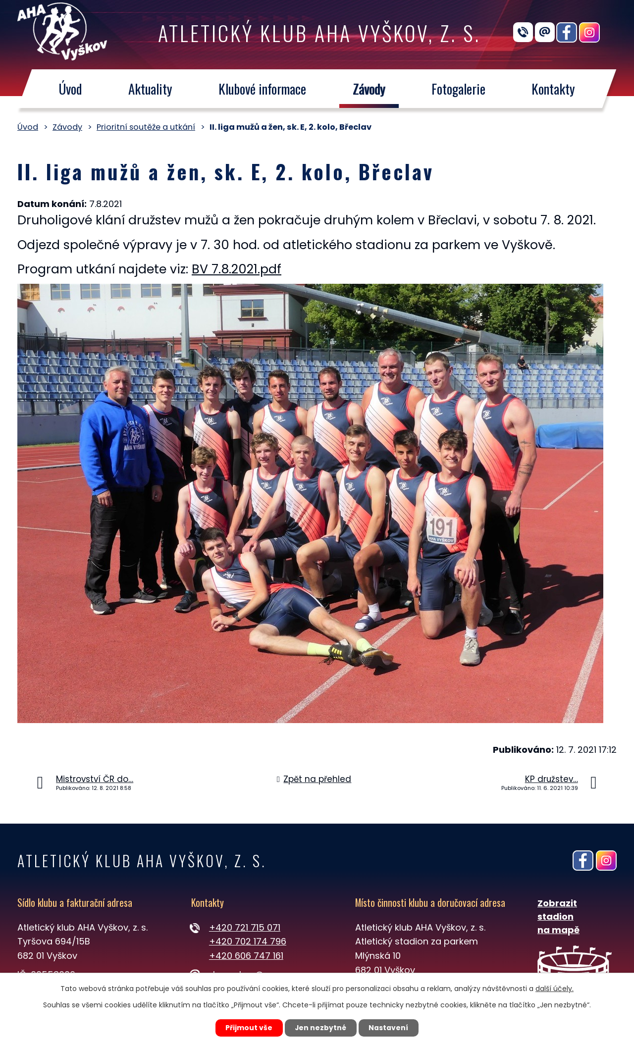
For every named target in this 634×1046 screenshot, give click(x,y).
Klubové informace (262, 89)
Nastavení (389, 1028)
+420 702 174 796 (247, 941)
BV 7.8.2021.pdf (236, 269)
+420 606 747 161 (246, 955)
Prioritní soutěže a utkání (146, 127)
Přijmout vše (248, 1028)
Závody (369, 89)
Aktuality (150, 89)
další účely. (554, 988)
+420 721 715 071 (244, 927)
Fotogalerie (458, 89)
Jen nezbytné (321, 1028)
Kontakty (554, 89)
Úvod (70, 89)
